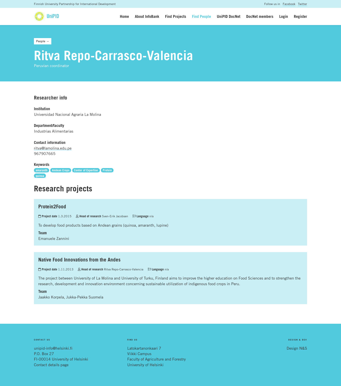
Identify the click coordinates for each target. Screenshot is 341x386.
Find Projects (175, 16)
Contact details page (51, 364)
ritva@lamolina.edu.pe (53, 148)
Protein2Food (52, 206)
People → (42, 41)
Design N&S (297, 348)
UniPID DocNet (228, 16)
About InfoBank (147, 16)
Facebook (289, 4)
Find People (201, 16)
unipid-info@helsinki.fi (53, 348)
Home (124, 16)
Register (300, 16)
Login (283, 16)
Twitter (302, 4)
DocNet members (259, 16)
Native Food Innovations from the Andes (79, 259)
